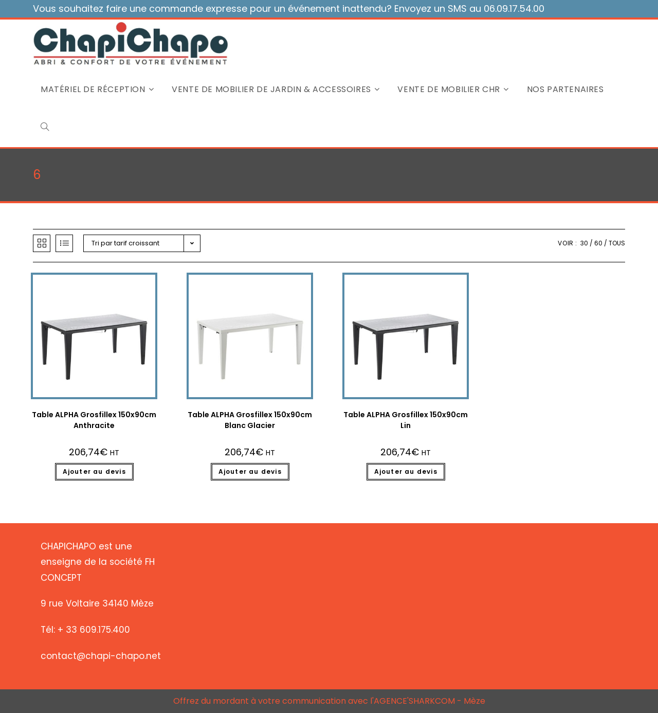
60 (598, 243)
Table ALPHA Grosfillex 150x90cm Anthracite (94, 420)
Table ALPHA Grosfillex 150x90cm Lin (405, 420)
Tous (617, 243)
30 (584, 243)
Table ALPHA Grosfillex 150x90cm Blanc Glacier (250, 420)
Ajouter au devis (94, 471)
